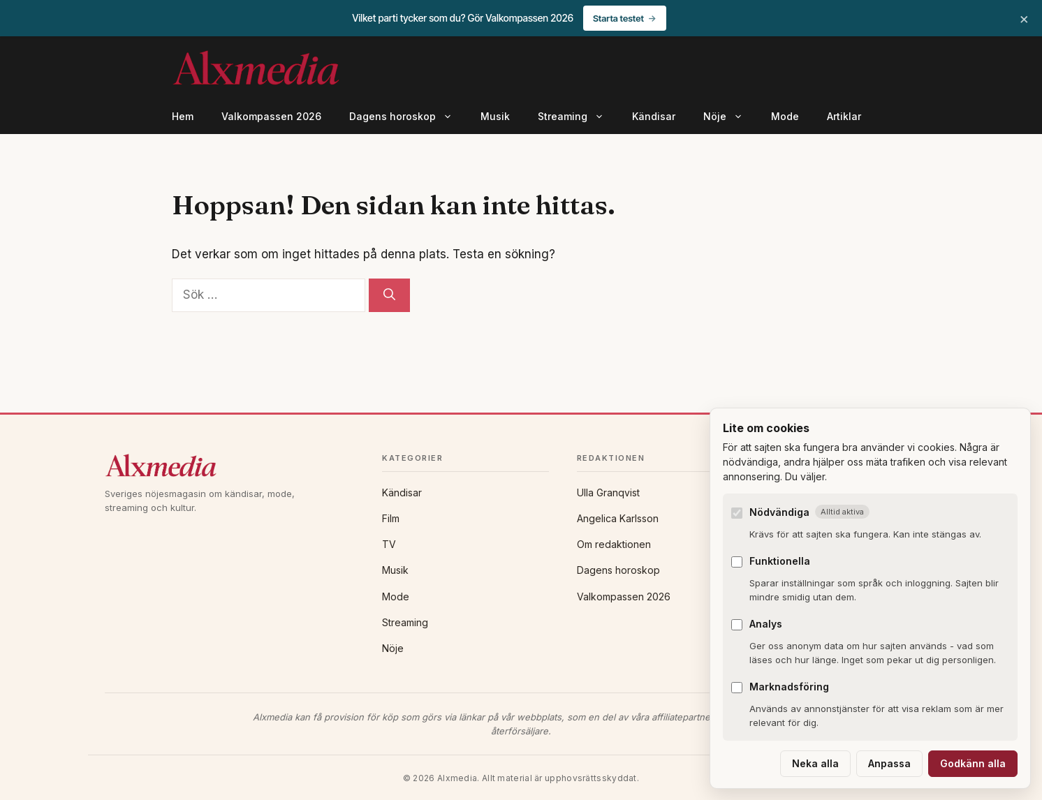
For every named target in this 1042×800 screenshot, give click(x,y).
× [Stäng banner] (1024, 18)
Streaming (578, 116)
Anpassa (889, 763)
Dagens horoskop (408, 116)
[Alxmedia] (229, 465)
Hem (182, 116)
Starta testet (618, 18)
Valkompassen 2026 (271, 116)
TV (389, 544)
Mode (785, 116)
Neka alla (815, 763)
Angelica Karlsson (618, 518)
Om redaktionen (614, 544)
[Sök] (389, 295)
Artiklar (844, 116)
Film (390, 518)
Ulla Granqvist (608, 492)
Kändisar (653, 116)
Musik (495, 116)
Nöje (730, 116)
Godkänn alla (973, 763)
